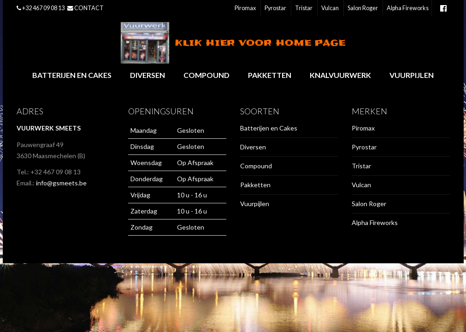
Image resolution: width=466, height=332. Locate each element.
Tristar (304, 8)
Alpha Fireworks (408, 8)
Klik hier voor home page (233, 43)
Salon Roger (363, 8)
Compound (206, 75)
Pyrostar (275, 8)
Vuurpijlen (411, 75)
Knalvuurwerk (340, 75)
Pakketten (269, 75)
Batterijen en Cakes (72, 75)
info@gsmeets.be (61, 183)
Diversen (147, 75)
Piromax (245, 8)
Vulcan (330, 8)
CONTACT (89, 8)
